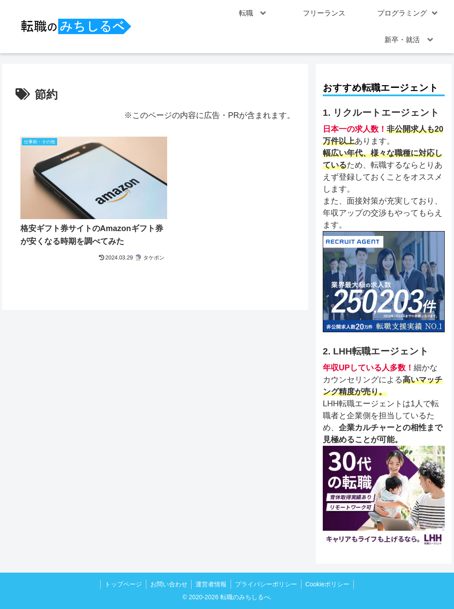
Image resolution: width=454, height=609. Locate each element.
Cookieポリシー (329, 584)
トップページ (121, 584)
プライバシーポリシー (267, 584)
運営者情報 (211, 584)
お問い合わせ (167, 584)
